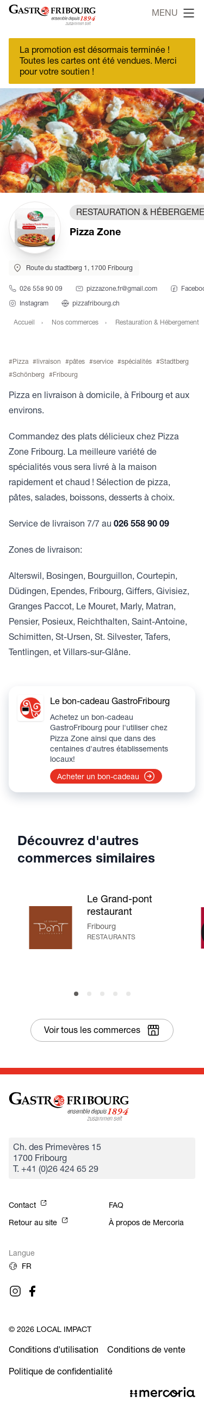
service (103, 361)
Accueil (24, 322)
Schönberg (29, 374)
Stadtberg (174, 361)
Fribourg (65, 374)
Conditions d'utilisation (53, 1350)
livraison (48, 361)
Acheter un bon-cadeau (106, 777)
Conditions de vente (146, 1350)
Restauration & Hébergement (157, 322)
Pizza (20, 361)
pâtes (77, 361)
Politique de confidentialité (61, 1371)
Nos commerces (75, 322)
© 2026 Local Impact (50, 1329)
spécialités (136, 361)
